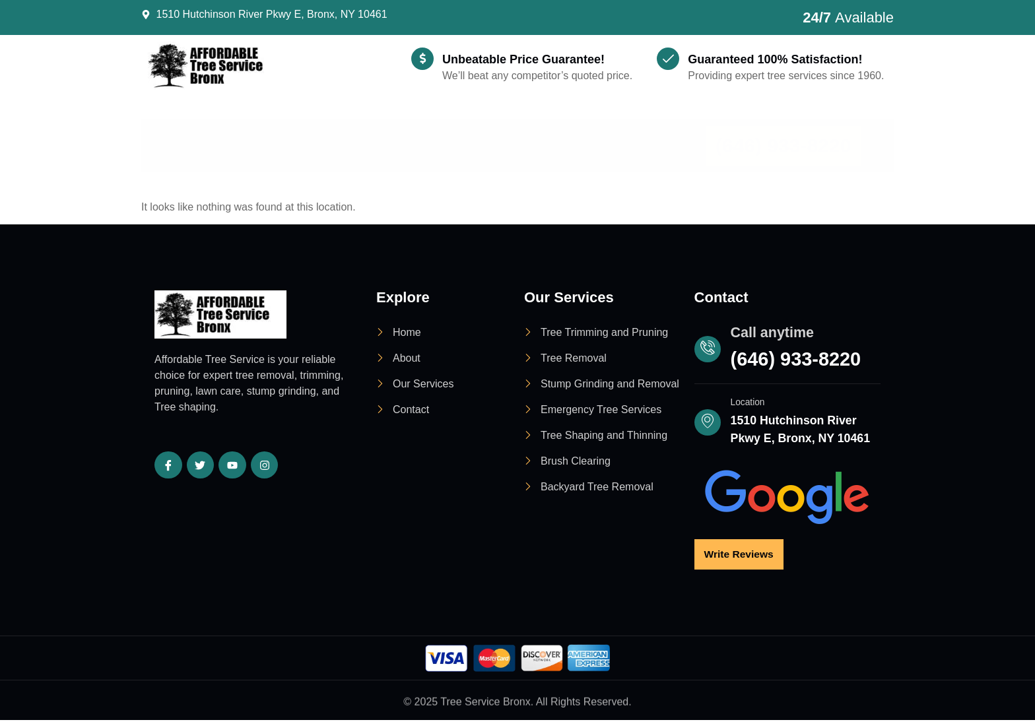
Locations (476, 126)
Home (194, 125)
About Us (274, 125)
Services (371, 126)
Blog (564, 125)
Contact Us (646, 125)
